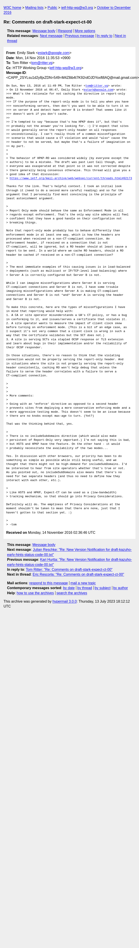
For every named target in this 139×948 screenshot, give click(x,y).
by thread (84, 588)
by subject (102, 588)
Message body (43, 31)
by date (68, 588)
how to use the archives (35, 593)
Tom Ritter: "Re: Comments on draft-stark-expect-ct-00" (69, 569)
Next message (51, 36)
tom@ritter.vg (41, 63)
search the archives (72, 593)
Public (52, 8)
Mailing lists (34, 8)
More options (85, 31)
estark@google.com (54, 53)
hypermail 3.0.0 (64, 601)
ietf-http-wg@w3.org (77, 8)
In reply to (104, 36)
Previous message (79, 36)
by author (120, 588)
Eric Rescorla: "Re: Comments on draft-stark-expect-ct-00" (78, 574)
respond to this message (48, 583)
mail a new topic (83, 583)
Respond (65, 31)
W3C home (12, 8)
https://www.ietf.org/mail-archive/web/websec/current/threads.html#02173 (71, 178)
